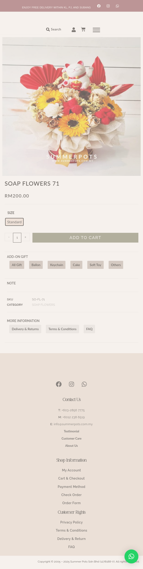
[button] (131, 556)
